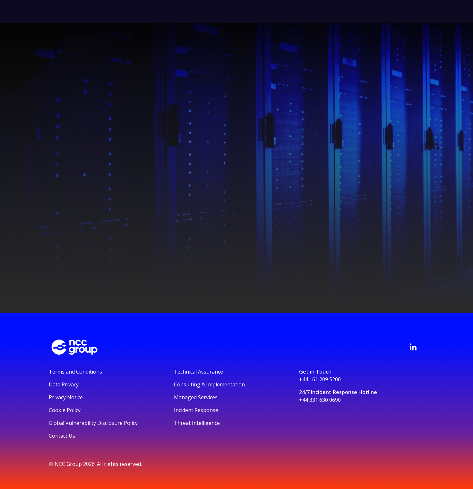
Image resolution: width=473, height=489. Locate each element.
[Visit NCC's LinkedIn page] (413, 346)
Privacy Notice (66, 397)
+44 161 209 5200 (320, 379)
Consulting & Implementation (209, 384)
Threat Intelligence (197, 422)
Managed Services (196, 397)
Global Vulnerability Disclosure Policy (93, 422)
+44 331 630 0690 (320, 399)
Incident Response (196, 410)
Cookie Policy (65, 410)
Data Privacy (64, 384)
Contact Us (62, 435)
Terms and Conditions (75, 371)
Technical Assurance (198, 371)
